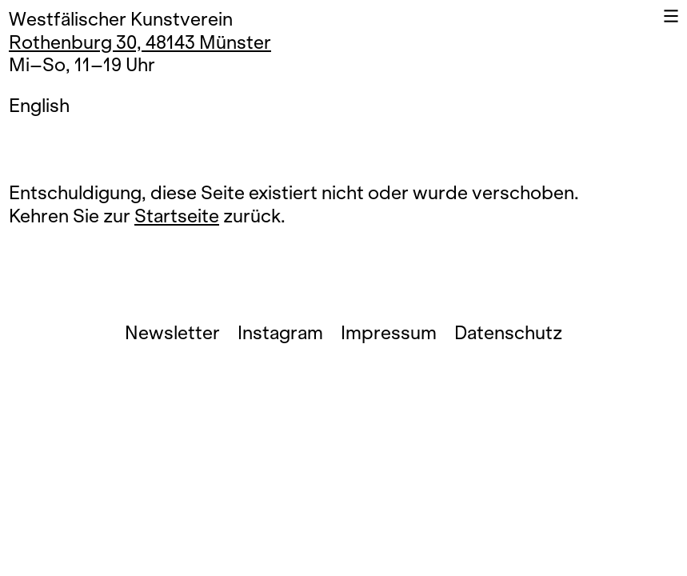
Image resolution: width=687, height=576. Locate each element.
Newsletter (172, 333)
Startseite (176, 216)
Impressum (389, 333)
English (39, 106)
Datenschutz (508, 333)
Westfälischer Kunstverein (121, 19)
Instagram (280, 333)
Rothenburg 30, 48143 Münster (140, 43)
